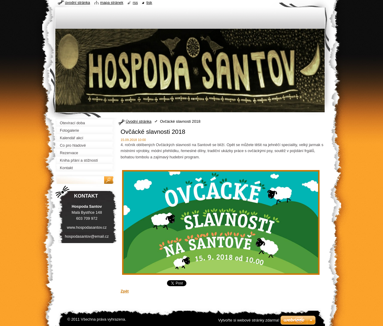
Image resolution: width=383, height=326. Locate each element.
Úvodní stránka (138, 121)
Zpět (125, 291)
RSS (135, 2)
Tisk (149, 2)
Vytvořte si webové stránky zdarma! (248, 320)
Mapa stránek (112, 2)
